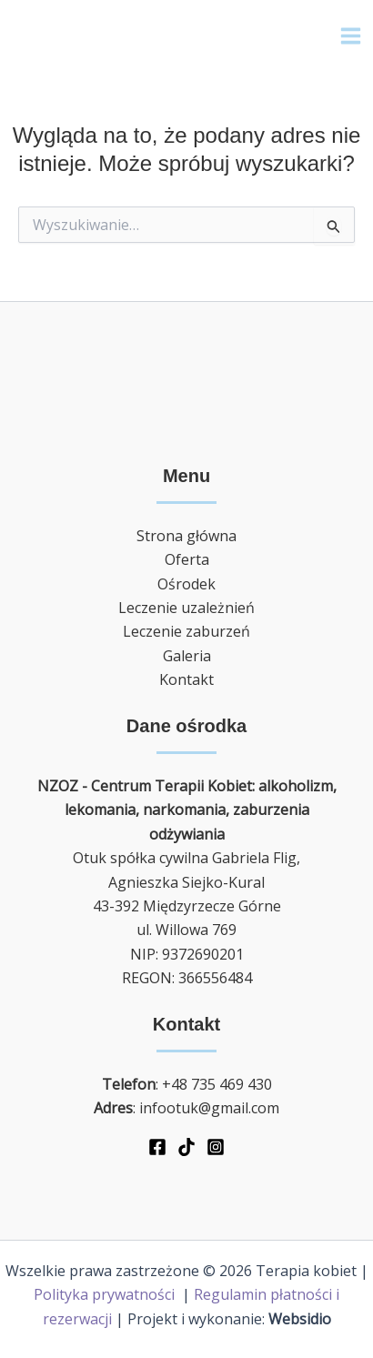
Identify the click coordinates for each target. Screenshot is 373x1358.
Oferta (187, 559)
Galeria (187, 656)
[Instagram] (216, 1147)
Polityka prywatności (106, 1294)
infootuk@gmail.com (209, 1108)
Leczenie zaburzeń (186, 631)
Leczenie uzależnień (186, 608)
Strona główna (186, 536)
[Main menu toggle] (350, 36)
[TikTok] (186, 1147)
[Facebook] (157, 1147)
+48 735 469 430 (217, 1084)
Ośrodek (186, 584)
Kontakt (186, 679)
